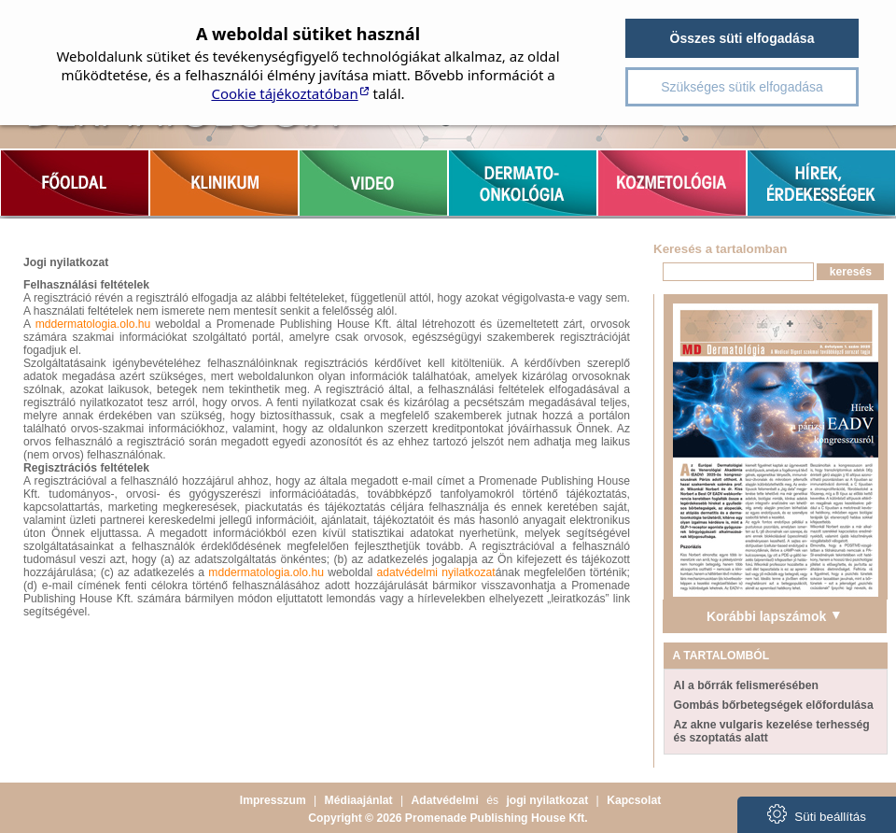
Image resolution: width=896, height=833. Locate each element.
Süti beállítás (816, 814)
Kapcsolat (634, 800)
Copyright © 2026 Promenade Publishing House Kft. (447, 818)
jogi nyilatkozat (547, 800)
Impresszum (273, 800)
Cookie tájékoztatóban (284, 93)
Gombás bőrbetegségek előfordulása (774, 705)
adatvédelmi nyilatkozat (435, 572)
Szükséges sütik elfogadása (742, 86)
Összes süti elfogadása (742, 38)
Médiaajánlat (359, 800)
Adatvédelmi (445, 800)
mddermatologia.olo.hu (93, 324)
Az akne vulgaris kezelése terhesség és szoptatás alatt (772, 731)
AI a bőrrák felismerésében (746, 685)
